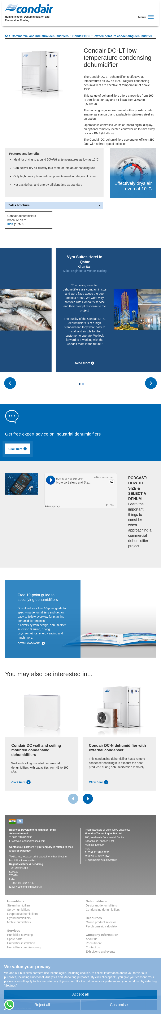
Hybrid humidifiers (19, 918)
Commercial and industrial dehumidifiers (40, 36)
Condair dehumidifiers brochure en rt (21, 218)
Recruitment (93, 943)
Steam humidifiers (19, 905)
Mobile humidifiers (19, 922)
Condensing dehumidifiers (103, 909)
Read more (107, 363)
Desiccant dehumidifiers (101, 905)
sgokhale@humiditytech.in (102, 859)
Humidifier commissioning (24, 947)
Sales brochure (54, 205)
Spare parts (14, 939)
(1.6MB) (16, 224)
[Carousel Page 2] (83, 384)
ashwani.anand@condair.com (28, 841)
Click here (17, 449)
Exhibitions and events (100, 951)
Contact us (93, 947)
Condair (29, 8)
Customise (119, 1005)
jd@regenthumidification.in (27, 886)
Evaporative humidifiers (22, 913)
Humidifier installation (21, 943)
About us (91, 939)
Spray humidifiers (18, 909)
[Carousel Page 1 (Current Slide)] (79, 384)
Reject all (42, 1005)
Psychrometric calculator (102, 926)
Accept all (80, 994)
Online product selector (101, 922)
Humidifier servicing (20, 934)
